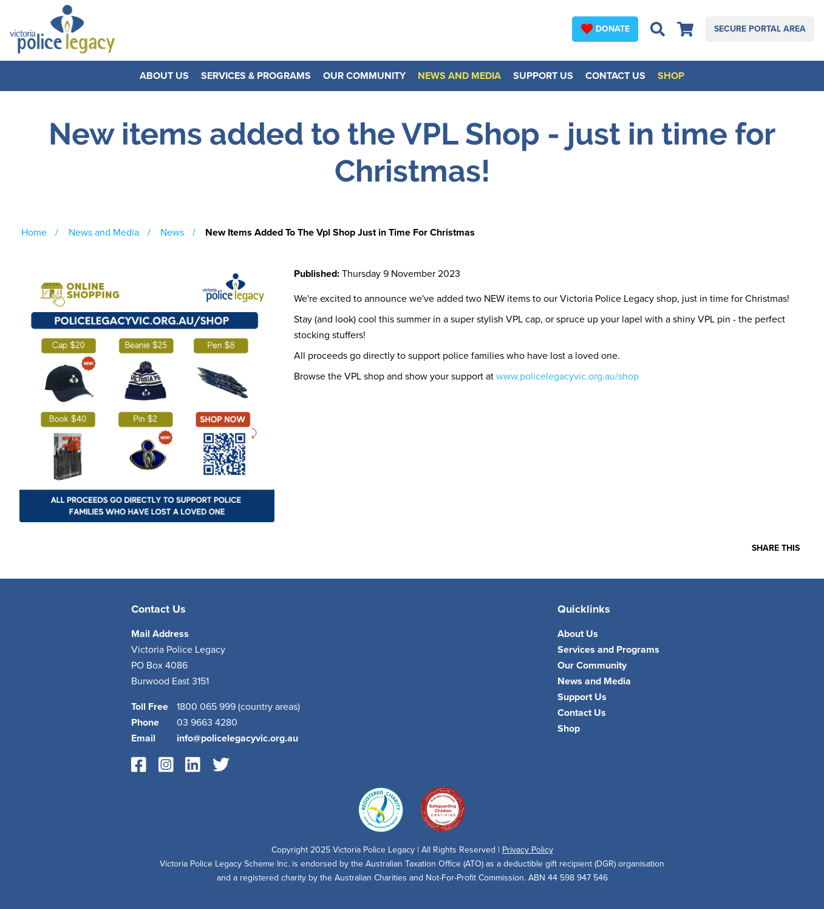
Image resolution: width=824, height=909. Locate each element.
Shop (671, 76)
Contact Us (615, 76)
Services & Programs (256, 76)
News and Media (459, 76)
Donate (605, 28)
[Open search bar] (657, 29)
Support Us (543, 76)
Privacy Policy (527, 850)
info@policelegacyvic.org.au (237, 738)
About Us (164, 76)
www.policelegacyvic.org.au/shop (567, 376)
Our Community (364, 76)
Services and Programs (608, 650)
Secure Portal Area (760, 29)
